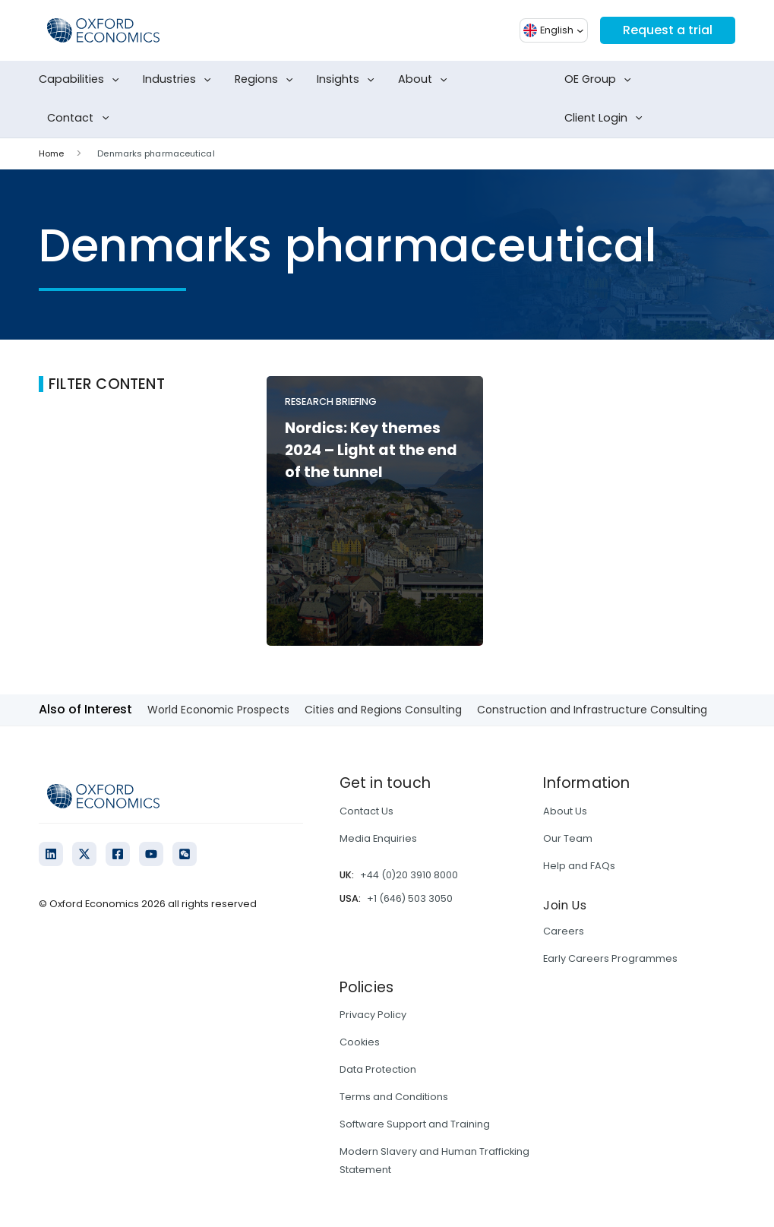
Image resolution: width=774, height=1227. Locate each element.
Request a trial (667, 30)
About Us (565, 811)
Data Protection (378, 1069)
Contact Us (366, 811)
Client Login (606, 118)
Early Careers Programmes (610, 958)
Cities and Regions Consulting (383, 709)
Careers (563, 931)
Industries (180, 79)
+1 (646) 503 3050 (410, 898)
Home (51, 153)
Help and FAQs (579, 865)
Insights (349, 79)
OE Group (600, 79)
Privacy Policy (373, 1014)
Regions (267, 79)
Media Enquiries (378, 838)
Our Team (567, 838)
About (425, 79)
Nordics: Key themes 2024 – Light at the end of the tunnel (371, 450)
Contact (81, 118)
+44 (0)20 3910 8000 (409, 874)
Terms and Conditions (394, 1096)
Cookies (360, 1042)
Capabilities (82, 79)
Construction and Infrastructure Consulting (592, 709)
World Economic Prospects (218, 709)
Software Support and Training (415, 1124)
